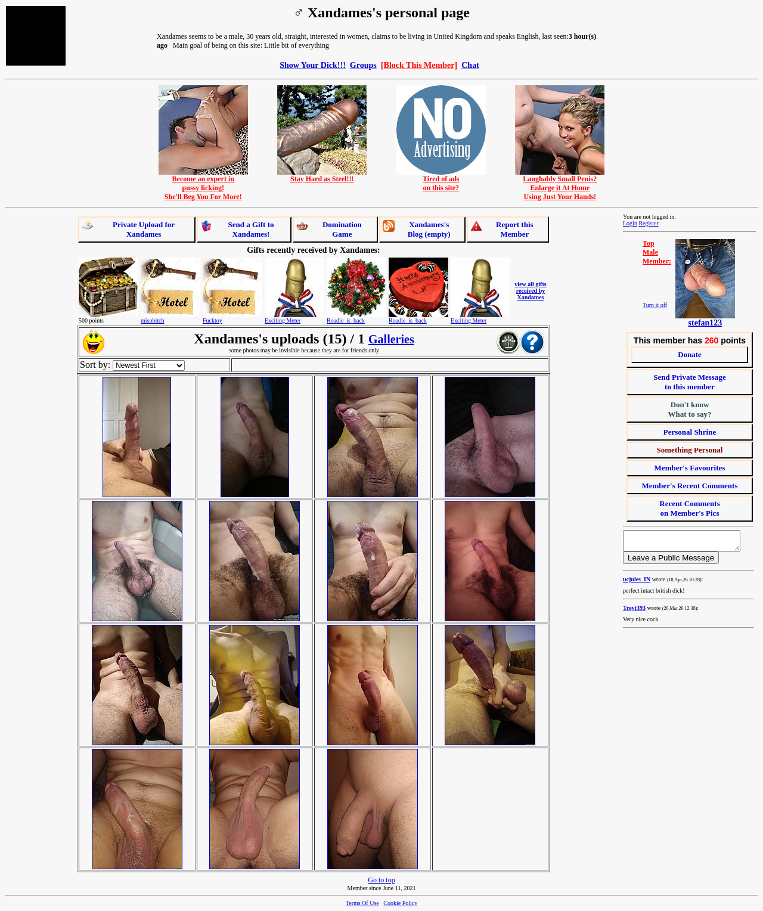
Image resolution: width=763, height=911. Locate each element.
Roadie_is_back (346, 320)
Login (630, 223)
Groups (363, 65)
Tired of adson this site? (441, 180)
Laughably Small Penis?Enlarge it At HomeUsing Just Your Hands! (559, 184)
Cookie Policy (400, 903)
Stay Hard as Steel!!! (322, 175)
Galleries (391, 339)
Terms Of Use (362, 903)
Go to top (381, 880)
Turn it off (655, 305)
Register (648, 223)
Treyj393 (634, 611)
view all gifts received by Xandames (530, 290)
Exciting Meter (282, 320)
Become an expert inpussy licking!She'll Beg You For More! (203, 184)
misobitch (152, 320)
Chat (470, 65)
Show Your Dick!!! (313, 65)
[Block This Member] (419, 65)
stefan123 (705, 322)
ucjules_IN (636, 583)
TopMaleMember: (657, 252)
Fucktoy (212, 320)
